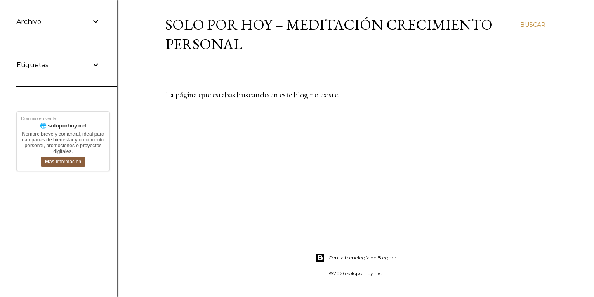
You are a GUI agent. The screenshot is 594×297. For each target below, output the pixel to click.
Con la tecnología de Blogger (355, 258)
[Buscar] (533, 25)
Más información (63, 162)
